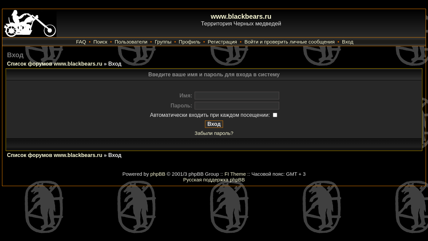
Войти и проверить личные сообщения (289, 42)
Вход (347, 42)
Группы (163, 42)
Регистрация (222, 42)
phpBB (157, 174)
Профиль (190, 42)
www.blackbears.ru (241, 16)
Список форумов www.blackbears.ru (54, 64)
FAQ (81, 42)
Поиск (100, 42)
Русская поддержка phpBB (214, 179)
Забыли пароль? (214, 133)
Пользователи (131, 42)
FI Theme (235, 174)
